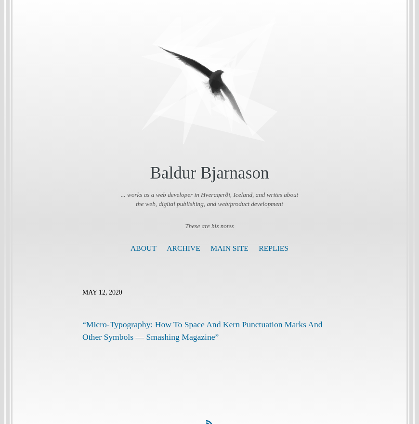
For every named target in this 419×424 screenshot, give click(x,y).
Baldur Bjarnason (209, 173)
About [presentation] (144, 248)
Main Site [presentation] (229, 248)
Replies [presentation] (273, 248)
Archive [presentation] (183, 248)
